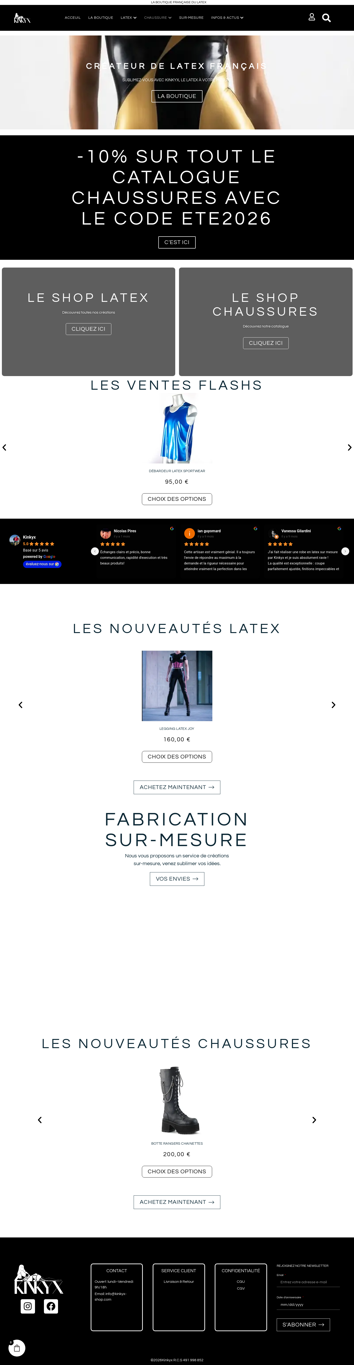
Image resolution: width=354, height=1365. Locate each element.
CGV (241, 1288)
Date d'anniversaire (289, 1297)
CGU (241, 1281)
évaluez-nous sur (42, 564)
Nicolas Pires (125, 531)
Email (280, 1275)
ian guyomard (209, 531)
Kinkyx (29, 537)
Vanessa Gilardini (296, 531)
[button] (311, 16)
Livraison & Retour (179, 1281)
